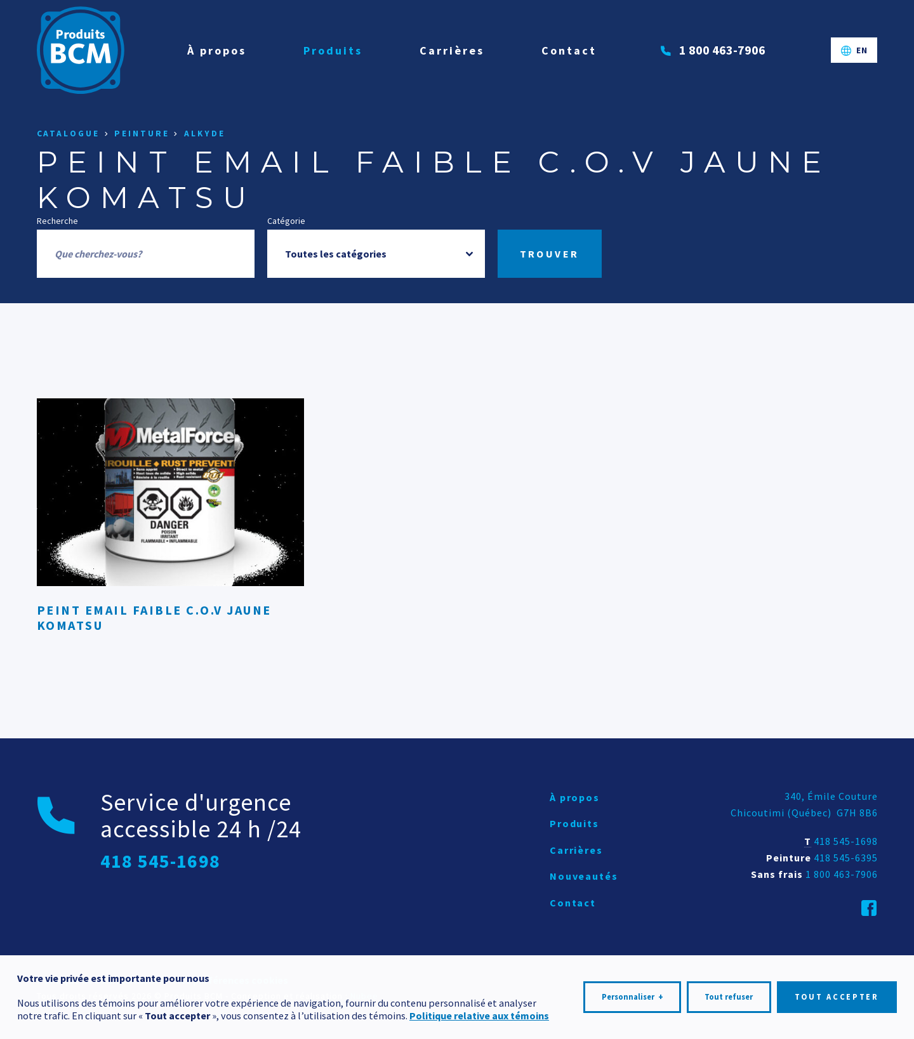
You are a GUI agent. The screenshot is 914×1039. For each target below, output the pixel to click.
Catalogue (68, 133)
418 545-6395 (846, 857)
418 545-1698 (846, 841)
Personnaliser (632, 994)
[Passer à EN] (854, 50)
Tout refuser (729, 993)
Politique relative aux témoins (479, 1011)
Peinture (141, 133)
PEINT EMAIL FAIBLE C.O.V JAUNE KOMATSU (154, 617)
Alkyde (204, 133)
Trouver (550, 253)
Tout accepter (837, 993)
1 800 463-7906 (841, 874)
